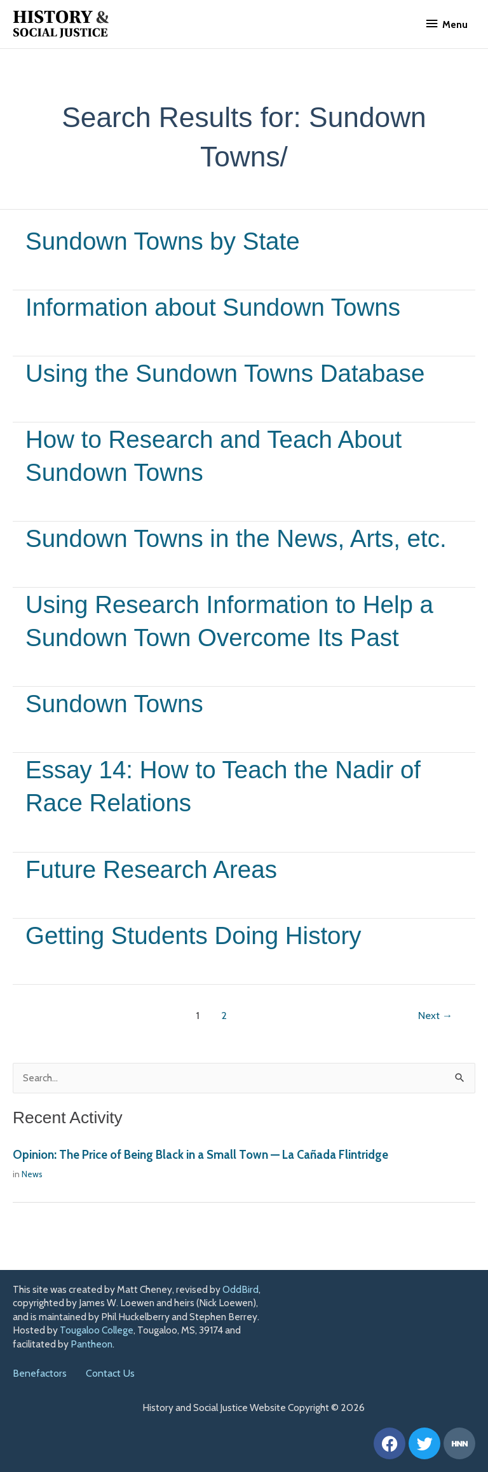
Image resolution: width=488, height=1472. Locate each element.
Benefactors (40, 1374)
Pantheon (91, 1344)
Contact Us (110, 1374)
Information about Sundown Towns (220, 307)
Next (435, 1047)
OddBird (240, 1289)
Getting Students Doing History (199, 968)
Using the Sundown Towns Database (232, 373)
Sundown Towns (117, 736)
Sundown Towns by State (167, 241)
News (32, 1207)
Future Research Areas (156, 901)
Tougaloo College (96, 1331)
